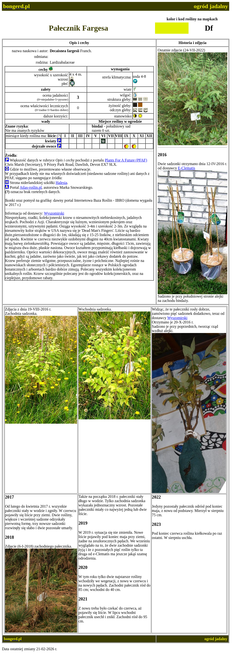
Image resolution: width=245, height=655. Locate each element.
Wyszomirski (54, 213)
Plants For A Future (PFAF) (126, 160)
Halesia (61, 183)
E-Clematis (186, 168)
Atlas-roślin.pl (31, 187)
